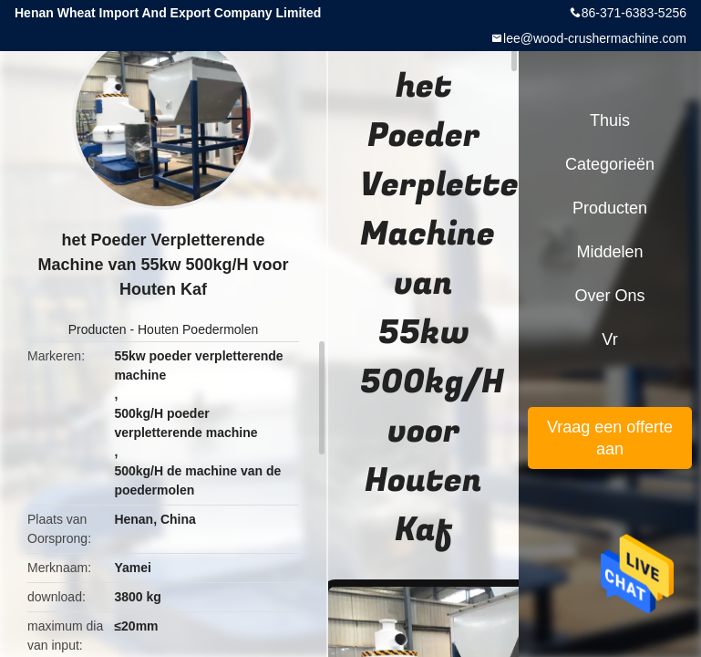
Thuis (610, 120)
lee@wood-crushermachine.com (594, 38)
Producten (97, 329)
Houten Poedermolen (198, 329)
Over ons (609, 296)
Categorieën (610, 164)
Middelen (609, 252)
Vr (609, 339)
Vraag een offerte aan (610, 438)
